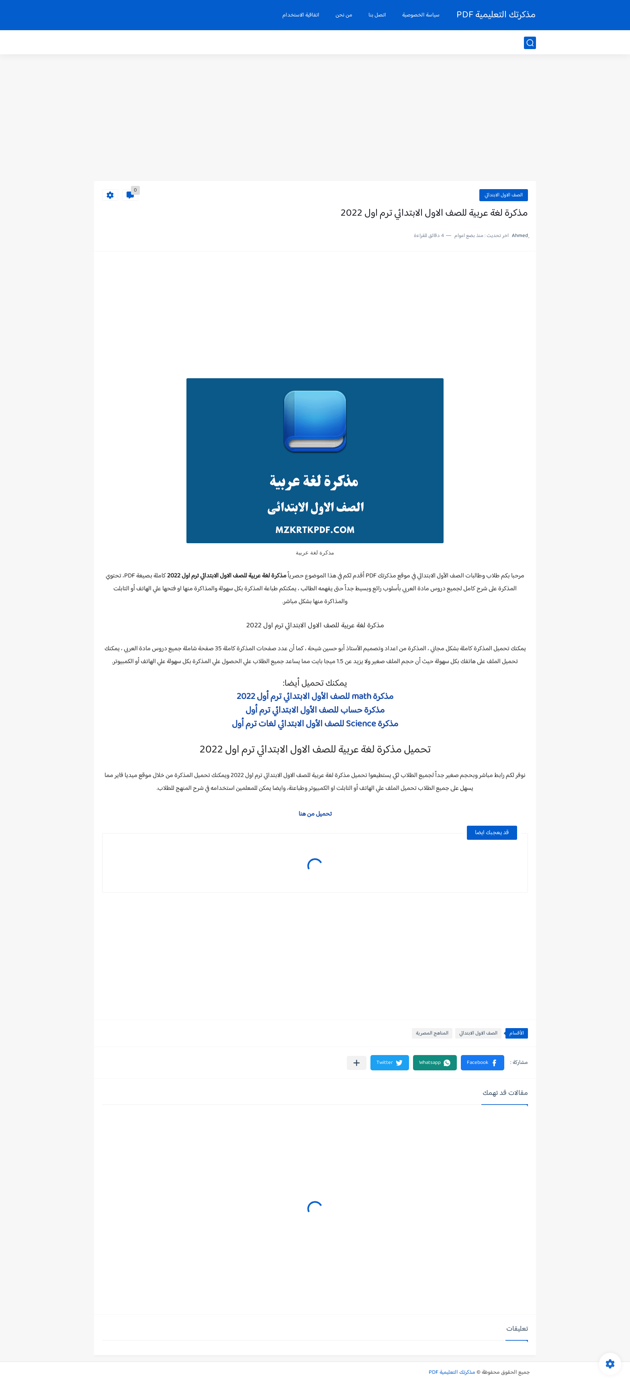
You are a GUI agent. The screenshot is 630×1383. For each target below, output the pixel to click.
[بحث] (530, 43)
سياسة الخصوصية (421, 15)
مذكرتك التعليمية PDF (496, 15)
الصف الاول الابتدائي (504, 195)
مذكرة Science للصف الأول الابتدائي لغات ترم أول (315, 724)
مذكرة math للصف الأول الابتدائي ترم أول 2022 (315, 697)
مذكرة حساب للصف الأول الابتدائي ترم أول (315, 710)
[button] (482, 1062)
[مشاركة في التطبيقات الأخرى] (356, 1063)
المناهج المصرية (432, 1033)
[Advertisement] (315, 118)
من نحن (343, 15)
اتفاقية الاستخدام (300, 15)
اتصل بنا (377, 15)
